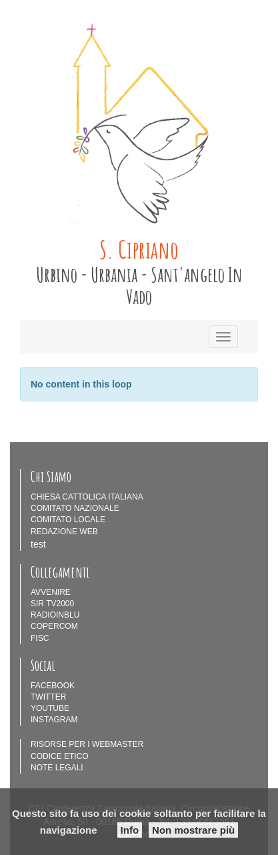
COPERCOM (54, 626)
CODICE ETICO (60, 756)
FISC (40, 638)
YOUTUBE (50, 708)
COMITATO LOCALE (68, 519)
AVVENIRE (51, 592)
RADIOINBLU (55, 615)
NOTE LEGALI (57, 767)
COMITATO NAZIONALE (75, 508)
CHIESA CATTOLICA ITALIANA (87, 497)
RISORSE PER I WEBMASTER (87, 744)
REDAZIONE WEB (64, 531)
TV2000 (60, 603)
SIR (37, 603)
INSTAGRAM (54, 719)
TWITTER (48, 697)
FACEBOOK (53, 685)
